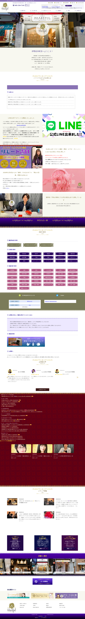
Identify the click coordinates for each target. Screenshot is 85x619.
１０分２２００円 (46, 245)
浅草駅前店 (35, 603)
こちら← (7, 188)
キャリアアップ (48, 284)
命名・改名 (60, 273)
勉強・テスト (24, 288)
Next (78, 377)
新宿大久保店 (61, 605)
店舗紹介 (59, 10)
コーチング (48, 261)
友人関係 (24, 281)
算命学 (36, 253)
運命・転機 (48, 281)
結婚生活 (61, 277)
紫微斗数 (73, 253)
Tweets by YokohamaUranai (51, 301)
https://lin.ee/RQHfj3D (21, 125)
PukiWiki (39, 617)
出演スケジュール (47, 10)
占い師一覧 (34, 10)
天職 (12, 284)
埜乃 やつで (29, 301)
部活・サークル (12, 288)
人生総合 (73, 277)
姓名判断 (24, 257)
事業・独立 (60, 284)
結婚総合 (48, 273)
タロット (73, 257)
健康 (61, 281)
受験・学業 (36, 277)
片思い (60, 270)
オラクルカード (12, 261)
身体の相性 (24, 273)
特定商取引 (67, 2)
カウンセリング (36, 261)
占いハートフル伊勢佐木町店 (42, 614)
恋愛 (24, 270)
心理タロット (61, 257)
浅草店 (47, 603)
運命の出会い (48, 277)
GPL (47, 617)
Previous (7, 377)
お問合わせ (78, 10)
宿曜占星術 (12, 257)
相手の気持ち (73, 270)
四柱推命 (24, 253)
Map (28, 5)
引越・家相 (36, 284)
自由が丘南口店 (36, 607)
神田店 (47, 605)
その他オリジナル (73, 261)
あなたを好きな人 (12, 273)
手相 (36, 257)
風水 (48, 257)
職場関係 (36, 281)
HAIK (43, 616)
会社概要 (51, 2)
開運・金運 (72, 281)
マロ (30, 305)
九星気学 (61, 253)
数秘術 (48, 253)
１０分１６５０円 (30, 245)
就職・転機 (24, 284)
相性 (36, 270)
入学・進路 (72, 284)
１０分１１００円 (14, 245)
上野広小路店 (22, 605)
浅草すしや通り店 (23, 603)
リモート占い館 (62, 607)
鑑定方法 (23, 10)
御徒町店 (61, 603)
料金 (69, 10)
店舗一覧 (73, 2)
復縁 (12, 277)
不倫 (24, 277)
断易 (24, 261)
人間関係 (12, 270)
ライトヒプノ (61, 261)
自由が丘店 (22, 607)
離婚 (73, 273)
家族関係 (12, 281)
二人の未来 (48, 270)
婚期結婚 (36, 273)
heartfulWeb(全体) (80, 2)
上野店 (34, 605)
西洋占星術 (12, 253)
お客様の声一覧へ (42, 389)
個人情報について (59, 2)
